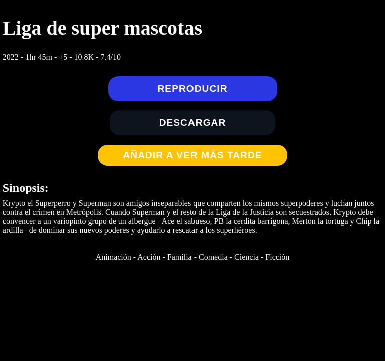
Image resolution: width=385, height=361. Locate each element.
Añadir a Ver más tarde (192, 155)
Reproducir (193, 88)
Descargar (192, 122)
